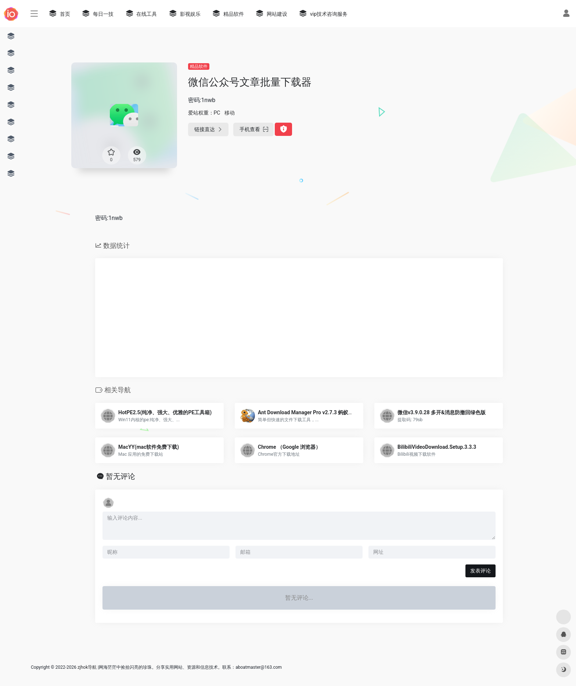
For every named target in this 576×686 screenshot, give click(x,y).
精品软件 (199, 66)
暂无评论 (120, 476)
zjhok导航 (87, 667)
